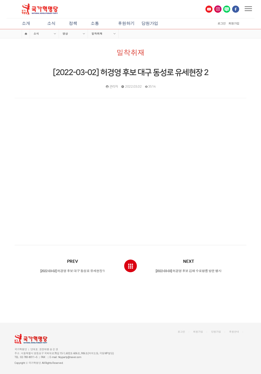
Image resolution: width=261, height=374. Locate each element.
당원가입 (149, 23)
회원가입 (233, 23)
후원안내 (234, 331)
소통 (95, 23)
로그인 (222, 23)
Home (26, 33)
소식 (51, 23)
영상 (65, 33)
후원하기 (126, 23)
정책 (73, 23)
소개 (26, 23)
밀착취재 (97, 33)
